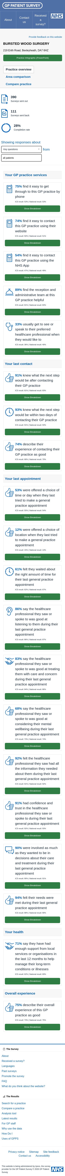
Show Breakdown (32, 208)
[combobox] (21, 149)
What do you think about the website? (23, 1086)
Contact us (24, 20)
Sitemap (34, 1151)
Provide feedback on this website (45, 37)
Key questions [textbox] (10, 149)
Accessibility (43, 1155)
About (8, 19)
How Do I (7, 1133)
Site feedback (51, 1151)
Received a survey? (40, 20)
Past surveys (9, 1071)
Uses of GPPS (10, 1138)
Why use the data (12, 1128)
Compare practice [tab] (19, 84)
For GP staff (9, 1123)
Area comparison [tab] (18, 76)
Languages (8, 1066)
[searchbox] (22, 158)
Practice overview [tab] (19, 69)
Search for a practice (14, 1103)
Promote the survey (13, 1076)
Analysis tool (9, 1113)
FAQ (4, 1081)
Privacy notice (16, 1151)
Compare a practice (13, 1108)
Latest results (9, 1118)
